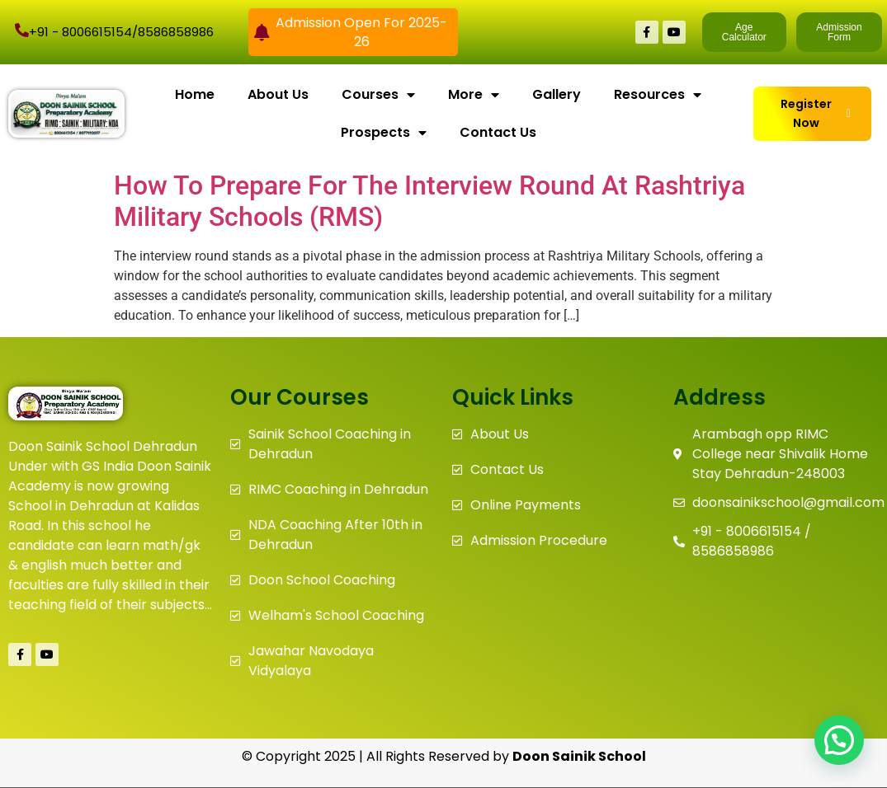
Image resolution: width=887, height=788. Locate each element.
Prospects (384, 133)
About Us (278, 94)
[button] (839, 740)
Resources (657, 95)
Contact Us (498, 132)
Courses (378, 95)
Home (195, 94)
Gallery (556, 94)
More (473, 95)
